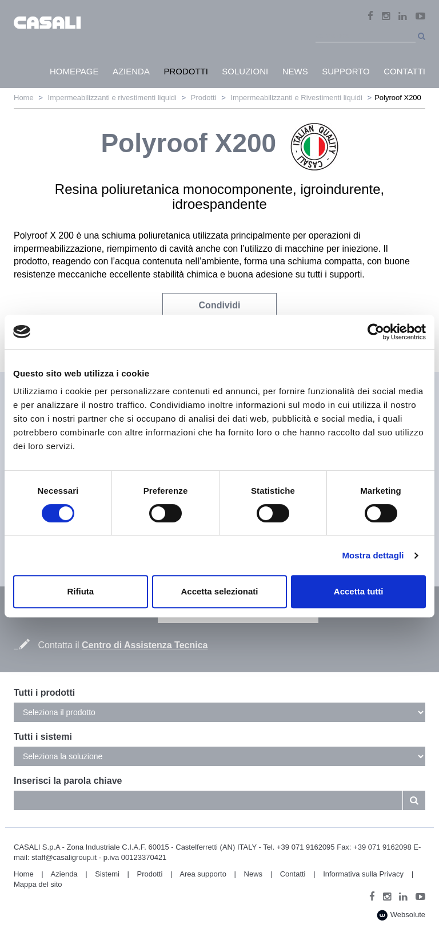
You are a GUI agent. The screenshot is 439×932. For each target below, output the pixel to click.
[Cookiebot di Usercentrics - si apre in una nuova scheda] (376, 331)
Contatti (293, 874)
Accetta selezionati (219, 591)
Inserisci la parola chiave (68, 781)
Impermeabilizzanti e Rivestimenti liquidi (296, 97)
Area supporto (202, 874)
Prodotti (204, 97)
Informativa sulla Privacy (363, 874)
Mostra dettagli (373, 555)
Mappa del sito (38, 884)
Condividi (220, 305)
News (253, 874)
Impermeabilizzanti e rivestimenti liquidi (112, 97)
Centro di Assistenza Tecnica (145, 645)
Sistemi (107, 874)
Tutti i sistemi (43, 736)
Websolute (401, 915)
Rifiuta (80, 591)
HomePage (74, 71)
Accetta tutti (359, 591)
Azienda (64, 874)
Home (24, 97)
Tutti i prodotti (44, 692)
